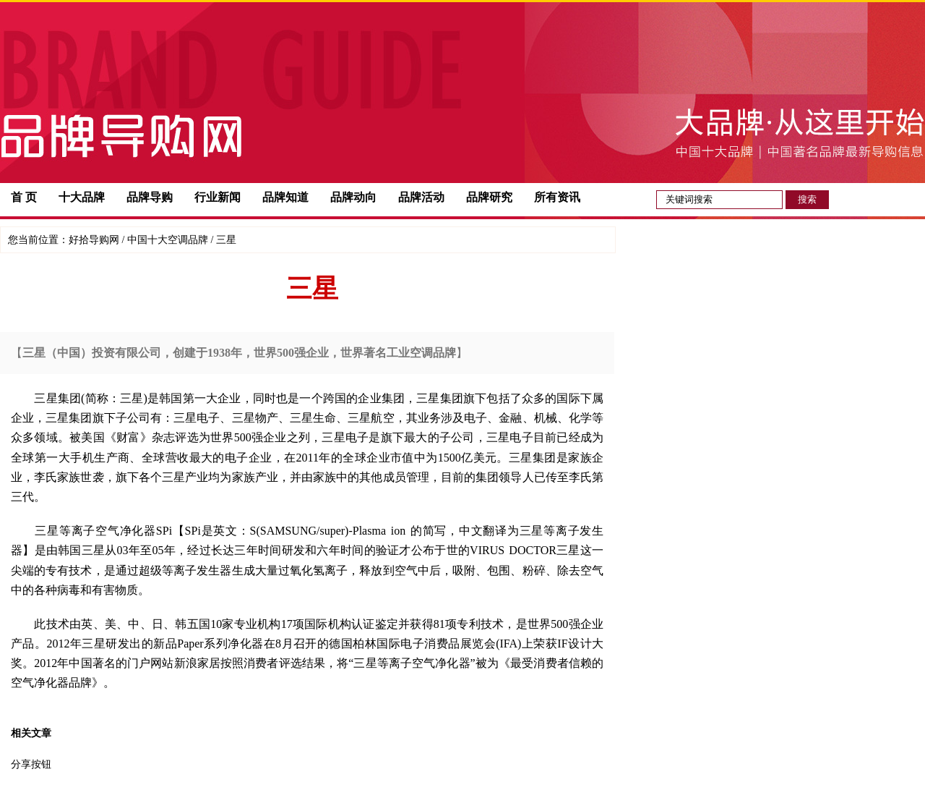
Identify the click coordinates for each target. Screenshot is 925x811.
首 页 (24, 197)
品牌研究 (489, 197)
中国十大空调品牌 (167, 239)
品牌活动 (421, 197)
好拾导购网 (94, 239)
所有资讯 (557, 197)
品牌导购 (149, 197)
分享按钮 (31, 764)
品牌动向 (353, 197)
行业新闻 (217, 197)
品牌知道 (285, 197)
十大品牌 (82, 197)
